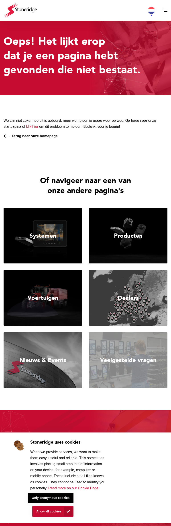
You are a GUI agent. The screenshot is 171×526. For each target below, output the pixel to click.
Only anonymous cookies (51, 498)
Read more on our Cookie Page (73, 488)
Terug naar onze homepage (35, 136)
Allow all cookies (48, 511)
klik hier (32, 126)
